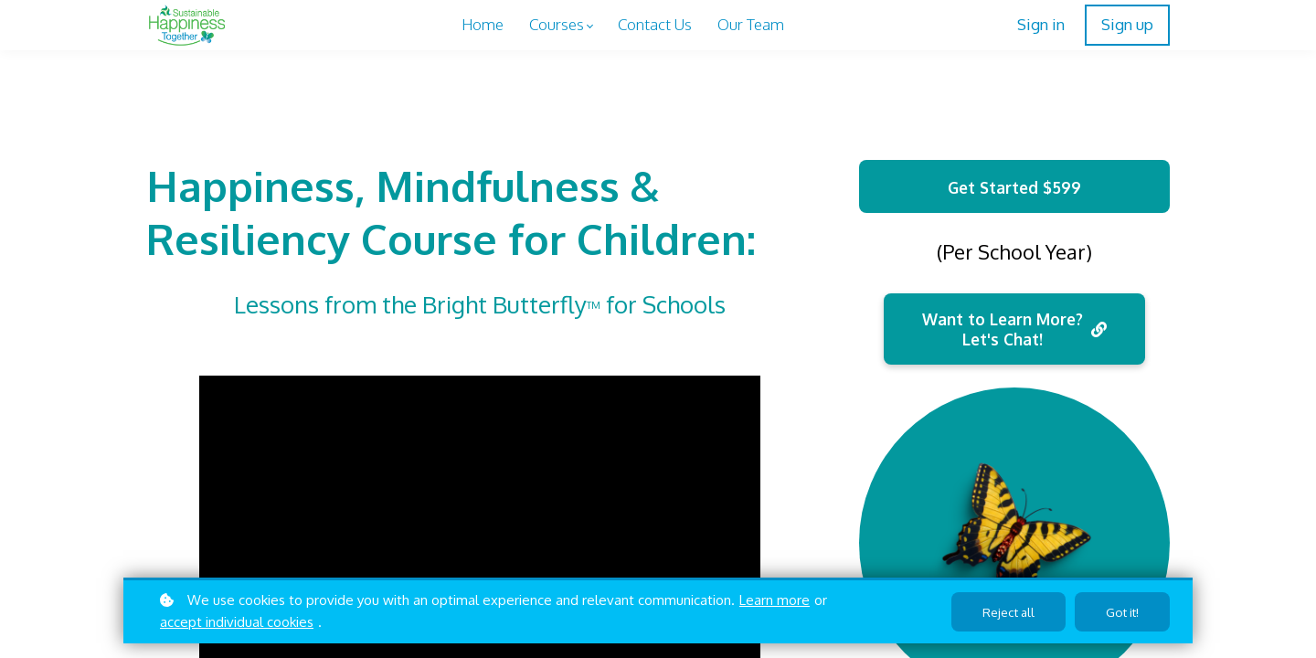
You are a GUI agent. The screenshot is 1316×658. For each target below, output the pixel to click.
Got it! (1120, 612)
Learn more (774, 600)
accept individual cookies (236, 622)
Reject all (1003, 612)
